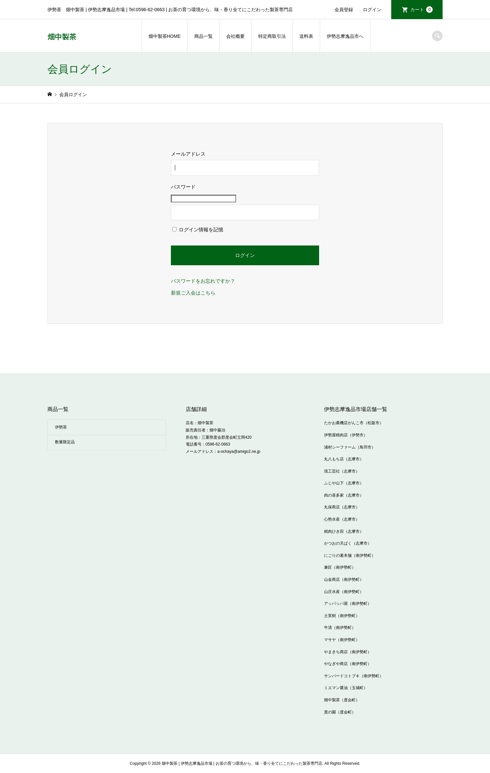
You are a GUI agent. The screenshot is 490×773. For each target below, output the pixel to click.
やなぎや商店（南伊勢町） (347, 663)
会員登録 (344, 9)
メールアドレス (188, 154)
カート (421, 9)
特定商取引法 (272, 36)
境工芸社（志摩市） (342, 471)
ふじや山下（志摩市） (344, 483)
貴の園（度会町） (340, 712)
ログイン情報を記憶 (197, 229)
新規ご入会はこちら (193, 293)
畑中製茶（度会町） (342, 700)
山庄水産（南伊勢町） (344, 591)
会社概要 (235, 36)
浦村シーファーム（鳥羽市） (349, 447)
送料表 (306, 36)
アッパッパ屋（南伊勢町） (347, 603)
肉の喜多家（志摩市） (344, 495)
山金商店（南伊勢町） (344, 579)
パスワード (183, 187)
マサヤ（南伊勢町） (342, 639)
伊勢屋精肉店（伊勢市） (346, 435)
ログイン (372, 9)
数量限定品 (65, 442)
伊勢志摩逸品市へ (345, 36)
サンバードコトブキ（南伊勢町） (353, 676)
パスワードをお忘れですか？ (203, 281)
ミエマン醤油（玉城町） (346, 687)
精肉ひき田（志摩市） (344, 531)
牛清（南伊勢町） (340, 627)
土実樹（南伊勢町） (342, 615)
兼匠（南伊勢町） (340, 567)
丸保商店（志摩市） (342, 507)
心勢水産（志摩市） (342, 519)
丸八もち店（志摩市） (344, 459)
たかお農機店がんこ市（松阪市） (353, 423)
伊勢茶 (61, 427)
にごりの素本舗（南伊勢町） (349, 555)
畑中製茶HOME (165, 36)
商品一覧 (203, 36)
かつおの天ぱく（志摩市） (347, 543)
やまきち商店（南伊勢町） (347, 652)
